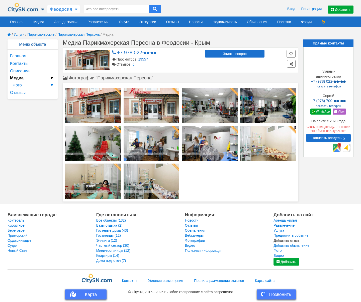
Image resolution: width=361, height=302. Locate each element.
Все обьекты (111, 220)
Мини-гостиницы (113, 250)
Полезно (284, 22)
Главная (16, 22)
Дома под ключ (111, 261)
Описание (20, 71)
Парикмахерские (40, 34)
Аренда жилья (65, 22)
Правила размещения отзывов (219, 281)
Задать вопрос (235, 54)
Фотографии (195, 240)
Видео (190, 245)
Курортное (16, 225)
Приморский (18, 235)
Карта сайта (265, 281)
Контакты (19, 63)
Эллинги (106, 240)
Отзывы (172, 22)
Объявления (257, 22)
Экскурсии (147, 22)
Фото (34, 85)
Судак (12, 245)
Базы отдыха (109, 225)
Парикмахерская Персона (78, 34)
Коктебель (16, 220)
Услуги (124, 22)
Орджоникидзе (19, 240)
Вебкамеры (194, 235)
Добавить (340, 10)
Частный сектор (112, 245)
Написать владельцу (328, 138)
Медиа (38, 22)
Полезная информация (204, 250)
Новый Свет (17, 250)
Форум (306, 22)
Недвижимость (225, 22)
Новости (196, 22)
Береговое (16, 230)
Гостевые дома (112, 230)
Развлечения (98, 22)
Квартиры (107, 256)
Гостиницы (108, 235)
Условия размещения (165, 281)
